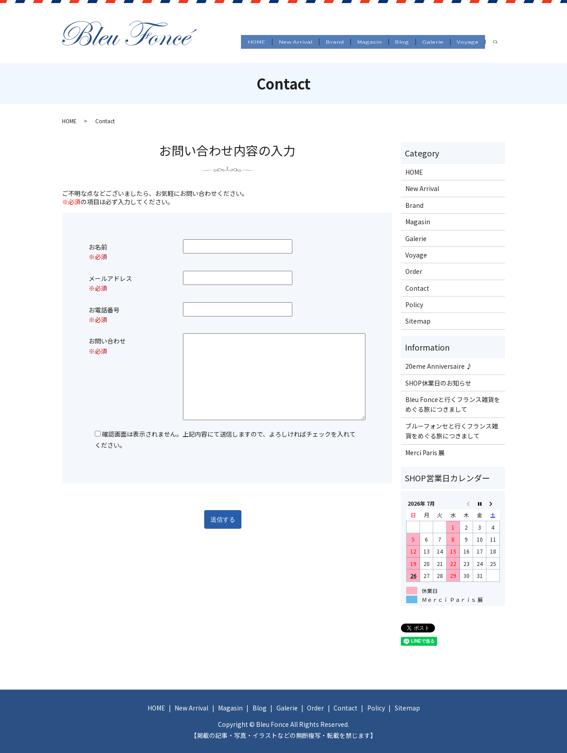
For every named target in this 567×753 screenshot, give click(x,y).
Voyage (466, 36)
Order (413, 271)
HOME (215, 36)
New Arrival (261, 36)
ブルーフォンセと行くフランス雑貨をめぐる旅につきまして (451, 430)
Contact (417, 288)
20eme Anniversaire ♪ (438, 366)
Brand (307, 36)
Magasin (348, 36)
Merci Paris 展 (425, 452)
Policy (414, 304)
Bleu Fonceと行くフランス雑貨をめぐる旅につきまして (452, 404)
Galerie (424, 36)
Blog (388, 36)
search (207, 49)
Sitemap (418, 320)
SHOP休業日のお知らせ (438, 382)
